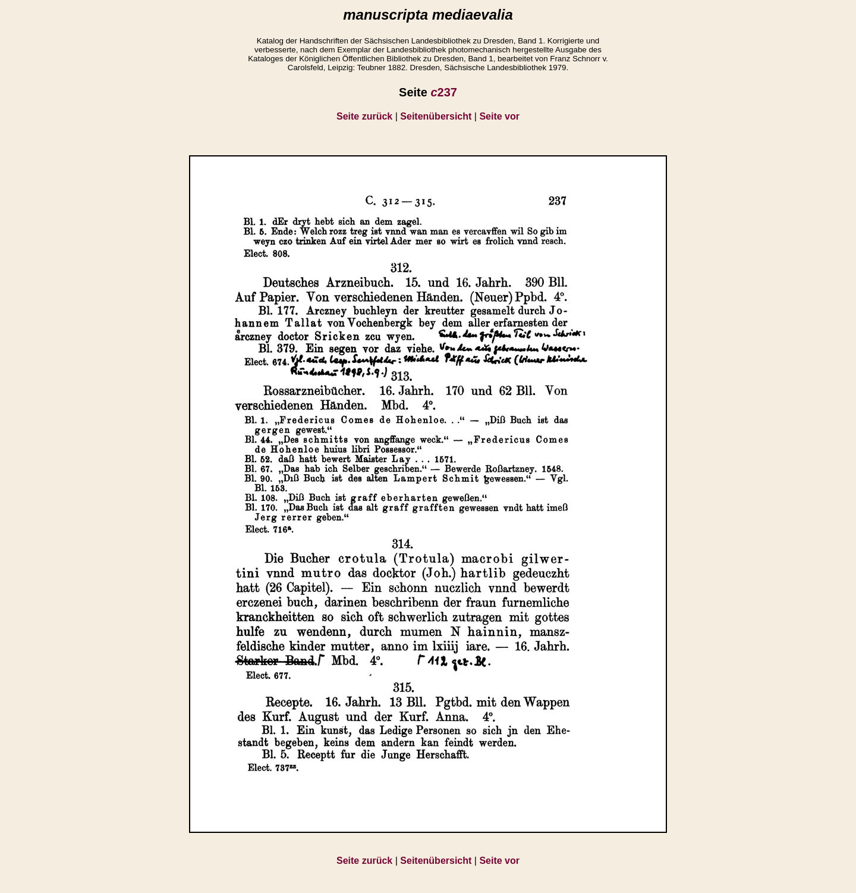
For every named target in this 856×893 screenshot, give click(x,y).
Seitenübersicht (435, 116)
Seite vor (499, 116)
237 (443, 92)
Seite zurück (364, 116)
